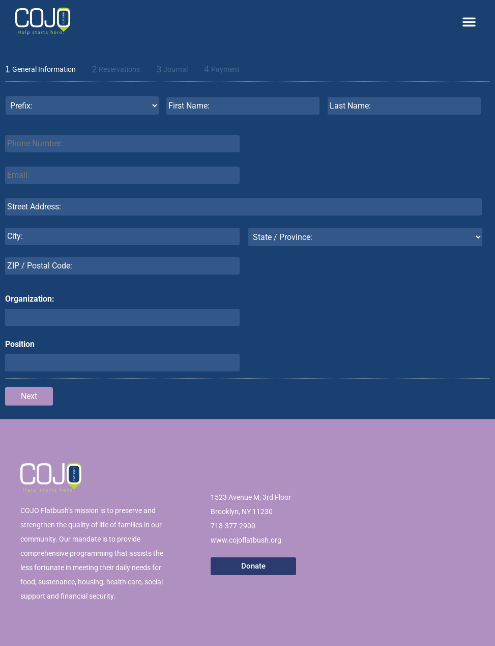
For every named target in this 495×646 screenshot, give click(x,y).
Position (20, 344)
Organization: (29, 299)
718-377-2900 (233, 526)
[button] (469, 21)
